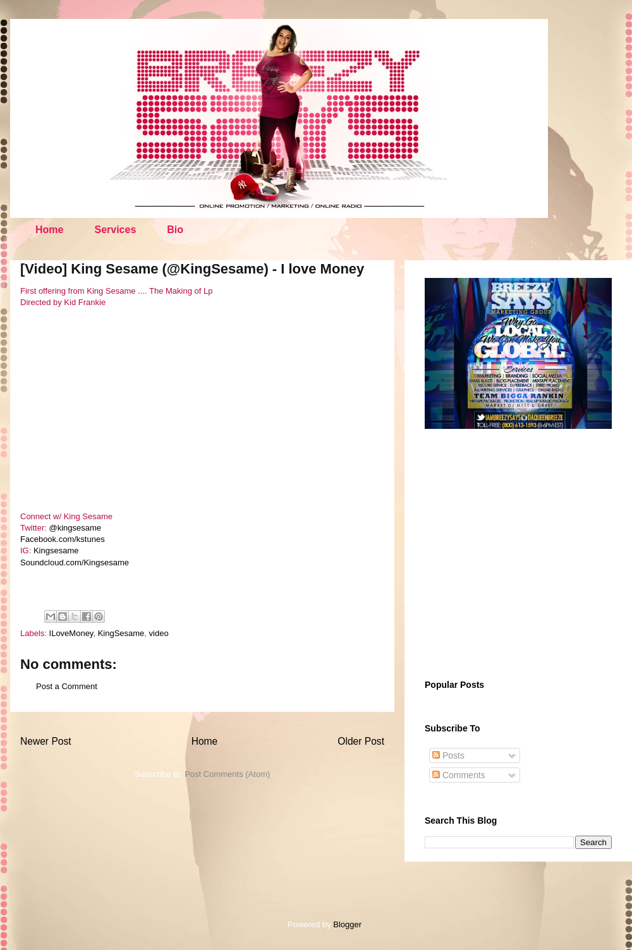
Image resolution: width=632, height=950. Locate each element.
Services (115, 229)
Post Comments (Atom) (227, 774)
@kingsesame (75, 527)
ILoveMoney (71, 633)
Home (49, 229)
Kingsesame (56, 550)
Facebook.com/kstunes (62, 539)
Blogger (347, 924)
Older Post (360, 741)
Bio (175, 229)
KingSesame (121, 633)
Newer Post (45, 741)
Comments (458, 775)
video (159, 633)
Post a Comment (66, 686)
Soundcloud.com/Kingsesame (74, 562)
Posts (448, 755)
